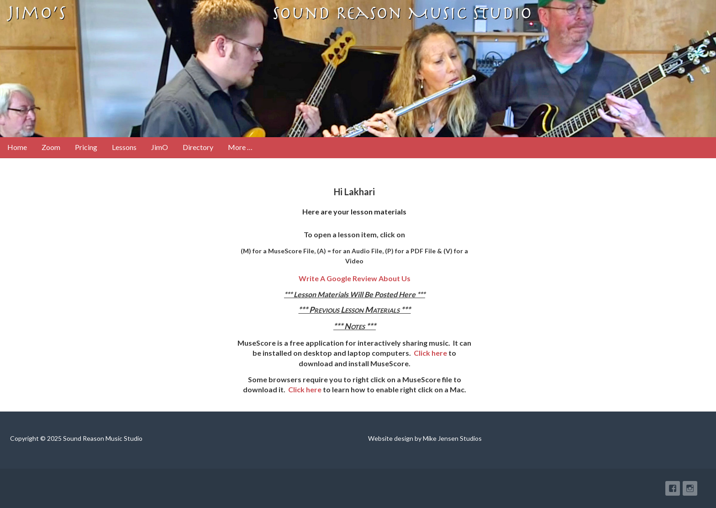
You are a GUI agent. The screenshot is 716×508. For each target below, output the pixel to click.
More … (240, 147)
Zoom (51, 147)
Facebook (672, 488)
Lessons (124, 147)
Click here (430, 352)
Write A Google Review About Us (355, 278)
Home (17, 147)
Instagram (690, 488)
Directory (198, 147)
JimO (159, 147)
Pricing (86, 147)
